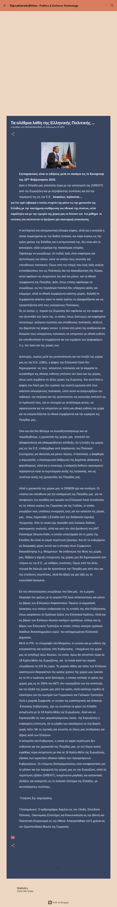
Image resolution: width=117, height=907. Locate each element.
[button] (13, 134)
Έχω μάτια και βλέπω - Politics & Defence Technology (44, 5)
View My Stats (25, 891)
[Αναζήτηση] (112, 5)
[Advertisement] (58, 89)
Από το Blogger (58, 902)
